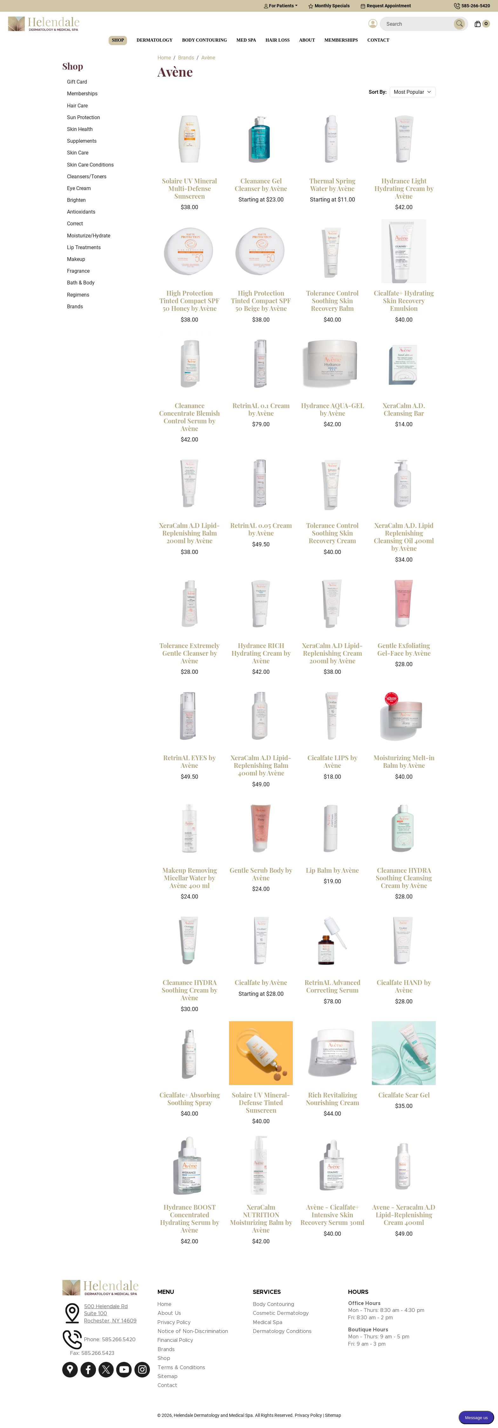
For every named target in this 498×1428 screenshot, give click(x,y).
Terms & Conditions (181, 1367)
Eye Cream (79, 188)
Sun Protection (83, 117)
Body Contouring (204, 40)
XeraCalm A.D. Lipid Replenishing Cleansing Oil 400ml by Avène (404, 536)
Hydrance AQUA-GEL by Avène (332, 409)
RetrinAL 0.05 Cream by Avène (261, 529)
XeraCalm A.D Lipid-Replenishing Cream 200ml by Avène (332, 653)
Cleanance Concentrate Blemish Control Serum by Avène (189, 417)
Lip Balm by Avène (332, 870)
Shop (118, 40)
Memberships (341, 40)
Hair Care (77, 106)
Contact (378, 40)
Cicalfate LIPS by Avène (332, 761)
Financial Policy (175, 1340)
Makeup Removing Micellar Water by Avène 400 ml (189, 878)
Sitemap (168, 1376)
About (307, 40)
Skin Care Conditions (90, 165)
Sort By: (378, 92)
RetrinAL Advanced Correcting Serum (332, 986)
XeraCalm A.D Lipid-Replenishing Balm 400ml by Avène (261, 765)
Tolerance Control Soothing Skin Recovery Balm (332, 300)
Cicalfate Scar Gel (404, 1094)
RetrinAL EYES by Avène (189, 761)
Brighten (76, 200)
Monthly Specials (329, 6)
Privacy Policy (174, 1322)
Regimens (78, 295)
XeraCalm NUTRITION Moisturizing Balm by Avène (261, 1218)
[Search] (419, 24)
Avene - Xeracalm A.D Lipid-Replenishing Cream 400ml (403, 1214)
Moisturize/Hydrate (88, 236)
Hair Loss (278, 40)
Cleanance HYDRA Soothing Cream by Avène (189, 990)
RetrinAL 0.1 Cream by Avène (261, 409)
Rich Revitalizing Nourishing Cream (332, 1098)
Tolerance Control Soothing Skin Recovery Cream (332, 533)
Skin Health (80, 129)
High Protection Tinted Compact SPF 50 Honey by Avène (189, 300)
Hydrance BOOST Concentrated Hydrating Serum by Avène (189, 1218)
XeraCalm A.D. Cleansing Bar (404, 409)
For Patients (279, 6)
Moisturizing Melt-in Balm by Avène (404, 761)
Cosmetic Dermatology (281, 1313)
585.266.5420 (119, 1339)
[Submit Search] (459, 24)
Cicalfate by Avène (261, 982)
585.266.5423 (97, 1353)
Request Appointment (385, 6)
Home (165, 1304)
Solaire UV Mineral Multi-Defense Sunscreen (189, 188)
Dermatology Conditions (282, 1331)
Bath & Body (81, 283)
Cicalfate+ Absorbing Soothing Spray (189, 1098)
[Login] (372, 23)
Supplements (82, 141)
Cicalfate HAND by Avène (404, 986)
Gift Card (77, 82)
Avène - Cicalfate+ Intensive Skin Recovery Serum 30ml (332, 1214)
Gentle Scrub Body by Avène (261, 874)
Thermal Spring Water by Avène (332, 184)
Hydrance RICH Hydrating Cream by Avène (261, 653)
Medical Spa (267, 1322)
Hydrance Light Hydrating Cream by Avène (404, 188)
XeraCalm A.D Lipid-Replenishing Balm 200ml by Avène (189, 533)
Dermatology (154, 40)
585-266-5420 (475, 5)
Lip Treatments (84, 247)
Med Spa (246, 40)
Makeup (76, 259)
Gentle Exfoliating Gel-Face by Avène (404, 649)
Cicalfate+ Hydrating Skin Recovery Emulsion (404, 300)
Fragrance (78, 271)
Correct (75, 224)
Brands (75, 307)
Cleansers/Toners (86, 177)
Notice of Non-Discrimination (193, 1331)
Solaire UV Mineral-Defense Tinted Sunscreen (261, 1102)
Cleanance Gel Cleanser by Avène (261, 184)
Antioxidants (81, 212)
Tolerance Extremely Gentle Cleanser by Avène (189, 653)
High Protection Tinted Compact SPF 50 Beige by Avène (261, 300)
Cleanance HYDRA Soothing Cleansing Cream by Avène (404, 878)
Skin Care (77, 153)
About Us (169, 1313)
